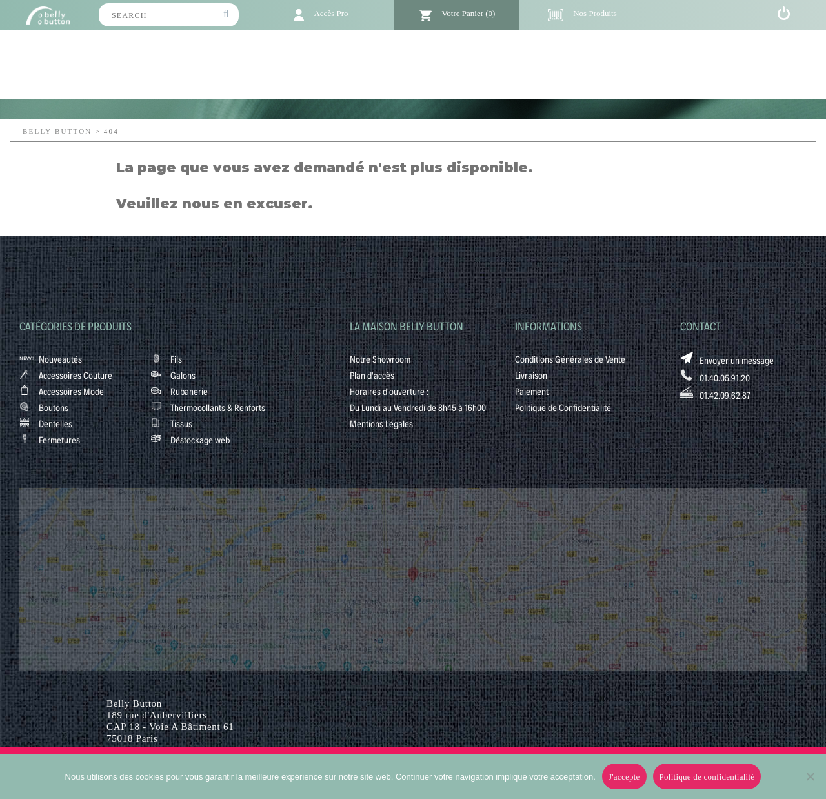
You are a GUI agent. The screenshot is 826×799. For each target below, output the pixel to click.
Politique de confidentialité (707, 777)
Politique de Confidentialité (563, 407)
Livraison (531, 375)
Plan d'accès (372, 375)
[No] (809, 776)
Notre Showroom (380, 359)
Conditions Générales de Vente (570, 359)
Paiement (532, 391)
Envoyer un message (737, 360)
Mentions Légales (381, 423)
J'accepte (624, 777)
